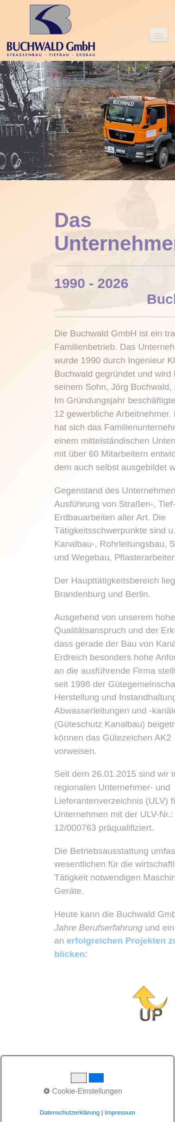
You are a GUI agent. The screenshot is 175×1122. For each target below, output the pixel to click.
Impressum (23, 1092)
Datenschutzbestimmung (82, 1092)
